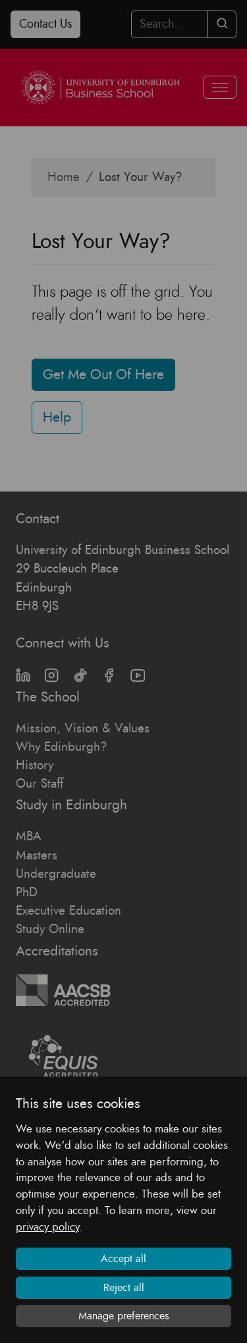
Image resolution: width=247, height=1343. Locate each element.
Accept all (123, 1259)
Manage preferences (123, 1316)
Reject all (123, 1287)
